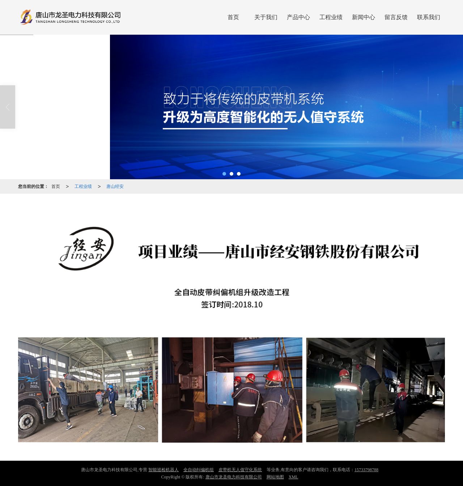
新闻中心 (363, 17)
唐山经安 (115, 186)
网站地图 (275, 476)
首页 (233, 17)
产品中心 (298, 17)
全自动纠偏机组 (198, 469)
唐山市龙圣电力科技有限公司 (233, 476)
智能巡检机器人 (163, 469)
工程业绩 (331, 17)
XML (293, 476)
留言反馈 (396, 17)
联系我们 (428, 17)
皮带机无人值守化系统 (240, 469)
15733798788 (366, 469)
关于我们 (265, 17)
